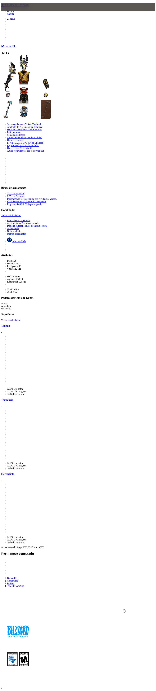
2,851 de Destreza (15, 196)
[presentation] (12, 10)
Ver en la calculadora (11, 215)
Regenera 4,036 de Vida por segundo (24, 204)
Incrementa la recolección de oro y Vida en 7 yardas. (32, 199)
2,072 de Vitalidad (15, 193)
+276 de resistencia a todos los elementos (26, 201)
